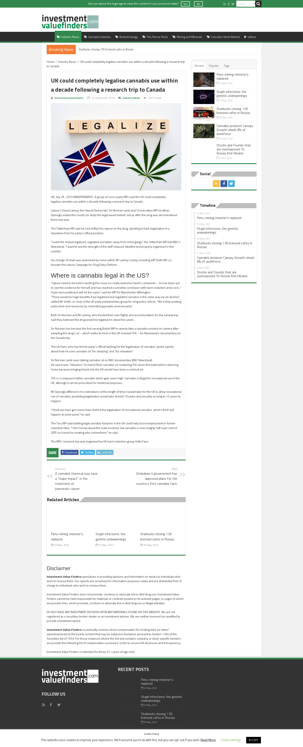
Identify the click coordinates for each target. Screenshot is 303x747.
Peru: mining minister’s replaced (233, 76)
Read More (208, 740)
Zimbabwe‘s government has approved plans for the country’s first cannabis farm (155, 476)
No (198, 4)
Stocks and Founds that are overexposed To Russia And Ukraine (234, 149)
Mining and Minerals (187, 37)
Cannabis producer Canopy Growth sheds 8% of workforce (235, 129)
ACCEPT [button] (253, 740)
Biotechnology (126, 37)
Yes (185, 4)
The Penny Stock (155, 37)
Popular (214, 65)
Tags (227, 65)
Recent (199, 65)
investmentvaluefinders (69, 98)
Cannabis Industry (97, 37)
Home (49, 36)
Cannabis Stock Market (223, 37)
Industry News (68, 37)
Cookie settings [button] (231, 740)
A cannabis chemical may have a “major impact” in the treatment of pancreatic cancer (76, 479)
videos (250, 37)
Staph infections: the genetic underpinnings (111, 536)
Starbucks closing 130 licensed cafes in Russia (106, 49)
